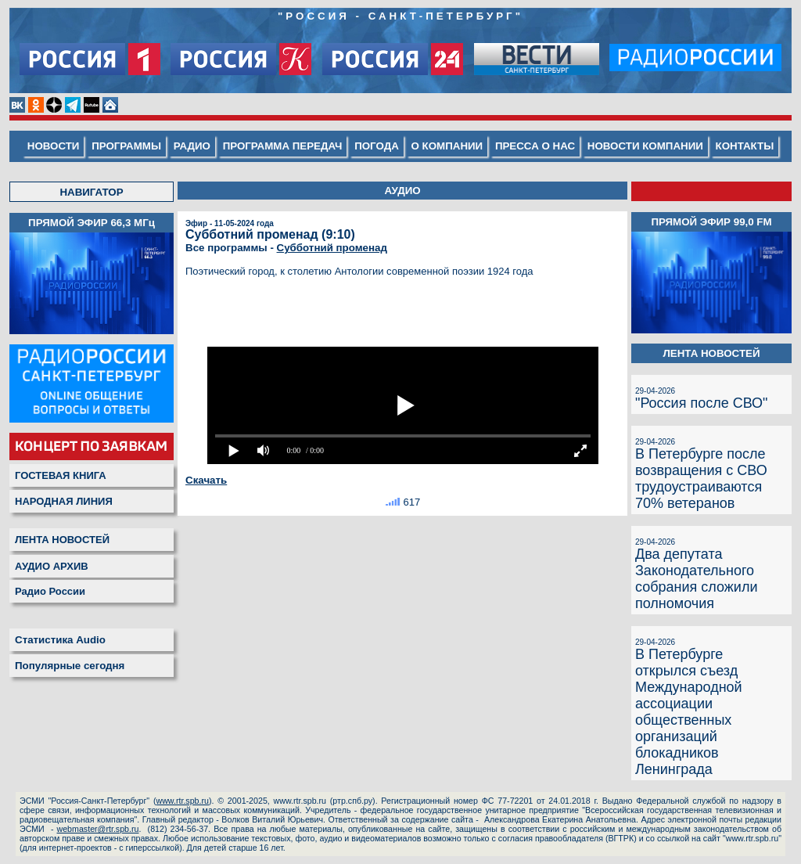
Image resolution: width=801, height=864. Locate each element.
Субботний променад (332, 248)
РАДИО (192, 146)
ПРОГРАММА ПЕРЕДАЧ (283, 146)
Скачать (206, 480)
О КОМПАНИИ (447, 146)
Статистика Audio (60, 640)
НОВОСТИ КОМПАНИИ (645, 146)
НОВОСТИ (53, 146)
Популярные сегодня (69, 665)
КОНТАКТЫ (745, 146)
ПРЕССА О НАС (535, 146)
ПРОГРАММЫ (126, 146)
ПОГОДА (376, 146)
